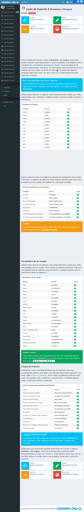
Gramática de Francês (70, 29)
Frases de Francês (39, 375)
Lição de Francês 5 (8, 27)
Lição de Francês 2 (8, 16)
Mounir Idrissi (10, 6)
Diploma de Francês (8, 80)
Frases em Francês (37, 29)
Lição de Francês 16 (8, 69)
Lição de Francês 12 (8, 54)
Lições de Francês (37, 19)
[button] (24, 2)
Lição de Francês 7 (8, 35)
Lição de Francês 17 (8, 73)
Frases (4, 95)
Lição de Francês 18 (8, 76)
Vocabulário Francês (69, 19)
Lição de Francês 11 (8, 50)
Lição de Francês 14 (8, 61)
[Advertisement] (52, 47)
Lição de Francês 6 (8, 31)
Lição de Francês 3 (8, 19)
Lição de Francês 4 (8, 23)
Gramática (5, 91)
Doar (4, 106)
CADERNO (35, 508)
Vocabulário (6, 87)
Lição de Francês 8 (8, 38)
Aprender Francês (10, 8)
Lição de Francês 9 (8, 42)
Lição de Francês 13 (8, 57)
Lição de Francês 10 (8, 46)
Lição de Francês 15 (8, 65)
